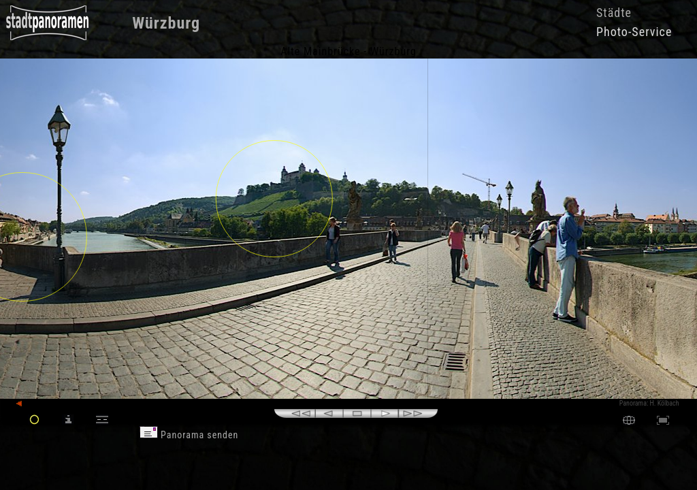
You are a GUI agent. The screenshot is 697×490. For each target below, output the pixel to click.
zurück (31, 403)
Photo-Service (634, 31)
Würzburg (166, 23)
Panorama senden (189, 434)
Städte (614, 12)
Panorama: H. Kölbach (649, 403)
